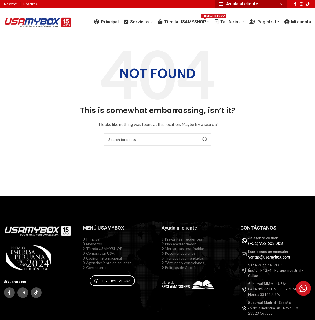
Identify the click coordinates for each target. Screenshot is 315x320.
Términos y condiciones (183, 262)
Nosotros (92, 244)
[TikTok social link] (308, 4)
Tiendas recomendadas (183, 258)
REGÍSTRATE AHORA (112, 281)
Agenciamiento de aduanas (107, 262)
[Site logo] (37, 21)
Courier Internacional (102, 258)
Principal (91, 239)
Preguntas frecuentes (182, 239)
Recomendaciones (179, 253)
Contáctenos (95, 267)
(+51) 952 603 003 (265, 243)
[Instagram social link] (301, 4)
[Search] (157, 139)
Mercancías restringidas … (185, 248)
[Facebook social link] (295, 4)
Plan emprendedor (179, 244)
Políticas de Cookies (180, 267)
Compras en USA (99, 253)
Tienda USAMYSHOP (102, 248)
